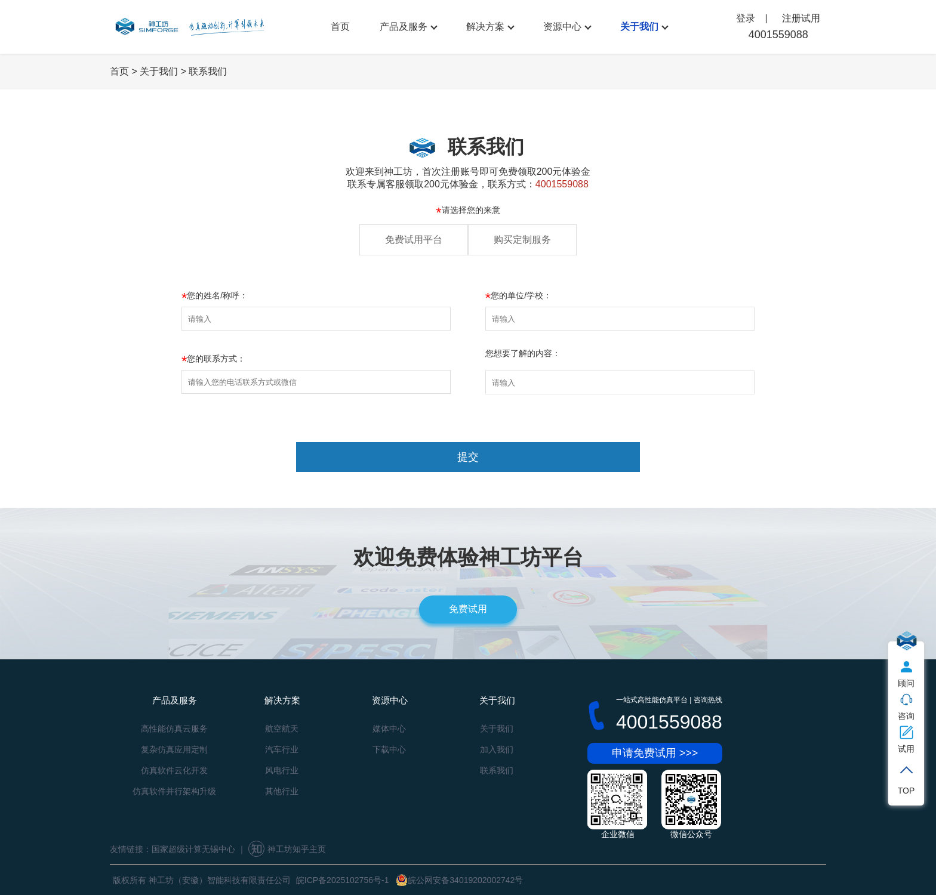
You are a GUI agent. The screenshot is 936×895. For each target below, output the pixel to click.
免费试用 (468, 609)
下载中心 (389, 749)
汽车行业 (281, 749)
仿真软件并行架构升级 (174, 791)
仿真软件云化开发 (174, 770)
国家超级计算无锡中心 (193, 849)
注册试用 (801, 18)
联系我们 (208, 71)
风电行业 (281, 770)
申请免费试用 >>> (655, 753)
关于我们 (639, 26)
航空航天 (281, 728)
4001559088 (778, 35)
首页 (340, 26)
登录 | (753, 18)
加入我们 (496, 749)
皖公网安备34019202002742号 (459, 880)
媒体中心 (389, 728)
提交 (468, 457)
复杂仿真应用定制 (174, 749)
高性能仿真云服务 (174, 728)
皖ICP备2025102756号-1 (342, 880)
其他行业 (281, 791)
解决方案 (485, 26)
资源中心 (562, 26)
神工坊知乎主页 (287, 849)
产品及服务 (403, 26)
